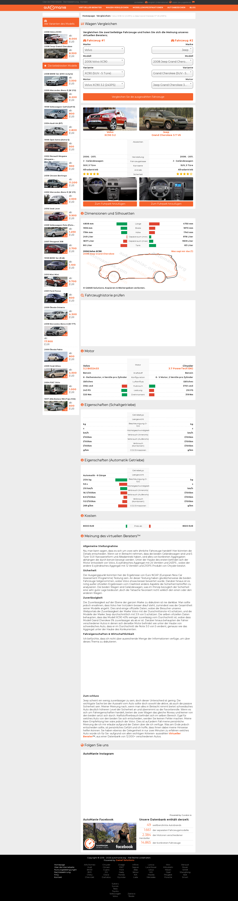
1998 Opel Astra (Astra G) (56, 140)
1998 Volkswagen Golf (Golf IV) (59, 107)
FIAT (121, 867)
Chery (90, 874)
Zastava (131, 893)
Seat (185, 874)
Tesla (115, 888)
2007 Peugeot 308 (53, 241)
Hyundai (121, 877)
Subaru (115, 883)
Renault (185, 864)
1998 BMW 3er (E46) (54, 258)
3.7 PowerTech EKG (181, 368)
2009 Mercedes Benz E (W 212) (60, 90)
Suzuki (115, 886)
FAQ (56, 874)
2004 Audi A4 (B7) (53, 123)
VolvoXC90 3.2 (110, 134)
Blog (192, 7)
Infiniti (135, 864)
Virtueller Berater (90, 7)
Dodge (121, 864)
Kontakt (84, 2)
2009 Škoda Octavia (54, 307)
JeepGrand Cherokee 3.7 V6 (166, 134)
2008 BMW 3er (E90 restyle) (58, 74)
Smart (185, 877)
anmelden (141, 2)
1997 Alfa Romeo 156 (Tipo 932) (60, 399)
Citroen (106, 867)
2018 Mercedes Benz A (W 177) (60, 324)
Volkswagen (115, 893)
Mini (168, 864)
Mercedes (151, 877)
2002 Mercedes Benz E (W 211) (60, 192)
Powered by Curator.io (180, 814)
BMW (89, 869)
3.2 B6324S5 (91, 368)
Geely (121, 872)
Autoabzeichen (176, 7)
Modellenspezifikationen (148, 7)
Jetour (135, 872)
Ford (121, 869)
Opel (168, 872)
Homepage (88, 16)
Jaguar (135, 867)
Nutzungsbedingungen (65, 869)
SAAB (185, 869)
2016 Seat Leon (52, 208)
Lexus (151, 869)
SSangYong (185, 872)
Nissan (168, 869)
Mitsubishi (168, 867)
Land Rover (151, 867)
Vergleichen (104, 16)
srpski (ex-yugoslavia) (183, 2)
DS (106, 872)
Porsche (168, 877)
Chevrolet (89, 877)
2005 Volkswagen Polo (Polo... (59, 225)
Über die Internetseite (52, 2)
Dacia (106, 874)
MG (151, 872)
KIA (135, 874)
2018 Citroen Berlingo (55, 176)
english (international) (160, 2)
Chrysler (106, 864)
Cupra (106, 869)
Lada (135, 877)
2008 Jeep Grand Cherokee (58, 46)
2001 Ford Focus (52, 291)
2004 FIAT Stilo (52, 382)
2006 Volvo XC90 (52, 32)
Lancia (151, 864)
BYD (90, 872)
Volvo (115, 896)
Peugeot (168, 874)
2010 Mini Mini (51, 274)
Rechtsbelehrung (71, 2)
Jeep (135, 869)
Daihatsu (106, 877)
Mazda (151, 874)
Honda (121, 874)
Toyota (115, 891)
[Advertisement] (217, 62)
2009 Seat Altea (52, 366)
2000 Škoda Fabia (53, 349)
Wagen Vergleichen (117, 7)
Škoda (131, 896)
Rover (185, 867)
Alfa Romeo (89, 864)
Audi (89, 867)
